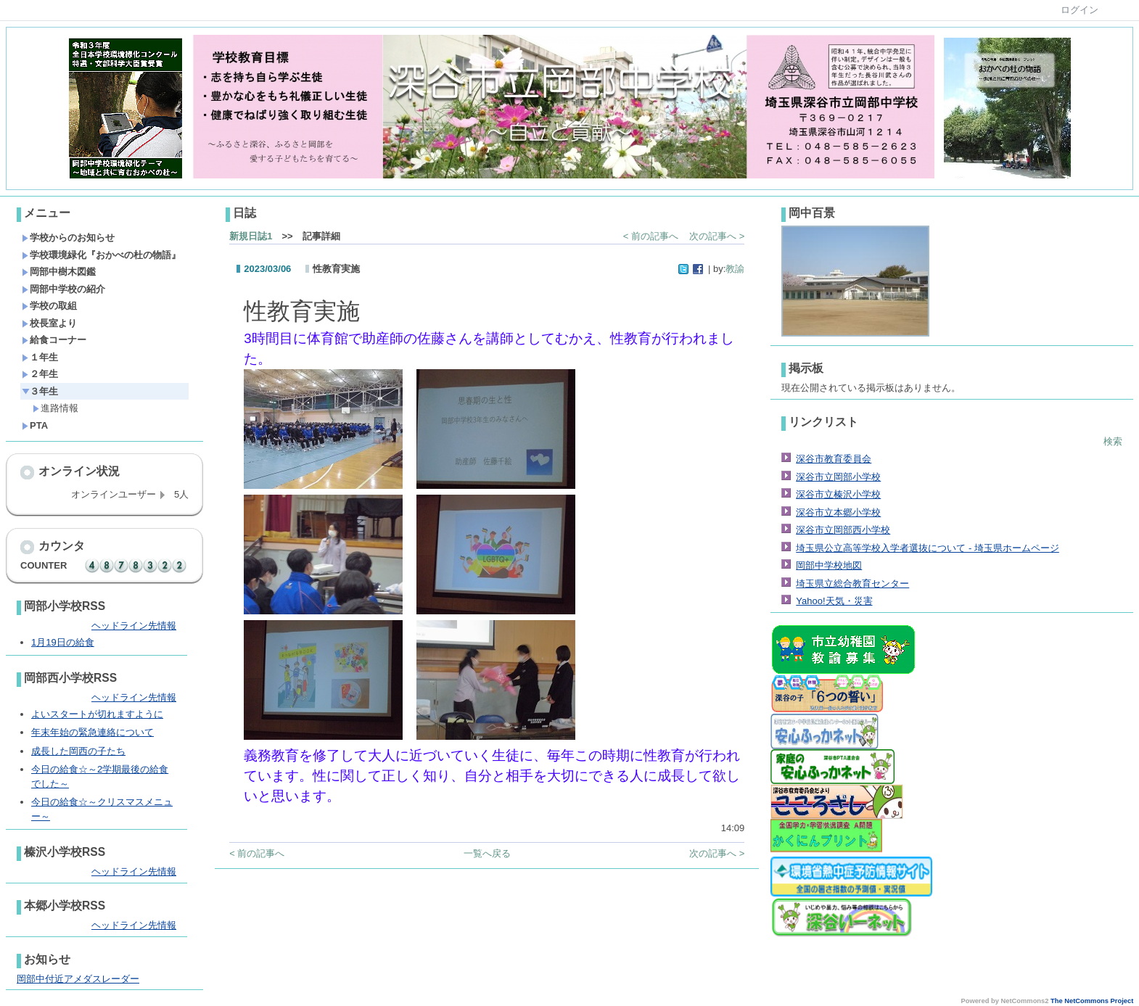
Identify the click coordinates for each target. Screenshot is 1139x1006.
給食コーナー (54, 339)
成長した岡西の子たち (78, 751)
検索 (1112, 441)
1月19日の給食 (62, 642)
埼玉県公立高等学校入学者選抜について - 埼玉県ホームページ (927, 548)
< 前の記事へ (650, 236)
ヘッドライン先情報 (133, 625)
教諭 (734, 268)
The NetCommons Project (1091, 1001)
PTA (35, 425)
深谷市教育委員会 (833, 458)
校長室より (49, 323)
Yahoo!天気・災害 (834, 600)
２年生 (40, 373)
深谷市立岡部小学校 (838, 476)
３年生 (40, 391)
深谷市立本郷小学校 (838, 512)
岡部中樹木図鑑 (59, 271)
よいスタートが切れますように (97, 714)
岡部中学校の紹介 (63, 289)
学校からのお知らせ (68, 237)
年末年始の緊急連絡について (92, 732)
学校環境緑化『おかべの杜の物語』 (101, 255)
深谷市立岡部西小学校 (843, 529)
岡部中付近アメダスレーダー (78, 978)
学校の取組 (49, 305)
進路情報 (55, 408)
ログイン (1079, 9)
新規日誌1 (250, 236)
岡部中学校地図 (829, 565)
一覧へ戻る (487, 853)
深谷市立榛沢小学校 (838, 494)
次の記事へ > (716, 236)
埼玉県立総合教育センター (852, 583)
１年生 (40, 357)
